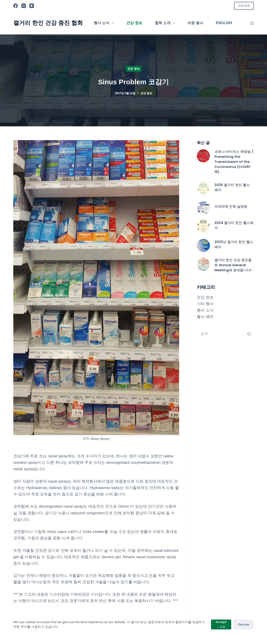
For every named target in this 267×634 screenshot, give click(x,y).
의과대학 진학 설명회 (230, 206)
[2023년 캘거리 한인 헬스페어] (203, 245)
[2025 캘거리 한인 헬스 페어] (203, 188)
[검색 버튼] (249, 333)
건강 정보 (134, 23)
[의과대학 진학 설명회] (203, 207)
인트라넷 (244, 5)
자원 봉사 (195, 23)
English (224, 23)
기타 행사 (205, 304)
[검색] (252, 23)
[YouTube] (31, 5)
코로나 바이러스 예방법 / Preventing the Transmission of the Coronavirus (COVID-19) (233, 161)
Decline (243, 624)
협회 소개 (166, 23)
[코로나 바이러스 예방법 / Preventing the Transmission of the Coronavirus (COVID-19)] (203, 155)
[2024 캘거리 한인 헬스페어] (203, 226)
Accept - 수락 (221, 624)
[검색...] (221, 333)
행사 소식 (105, 23)
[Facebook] (15, 5)
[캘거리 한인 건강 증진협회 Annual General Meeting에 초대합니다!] (203, 264)
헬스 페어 (205, 316)
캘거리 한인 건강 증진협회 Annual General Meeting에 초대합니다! (233, 265)
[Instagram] (23, 5)
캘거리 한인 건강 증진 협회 (48, 23)
